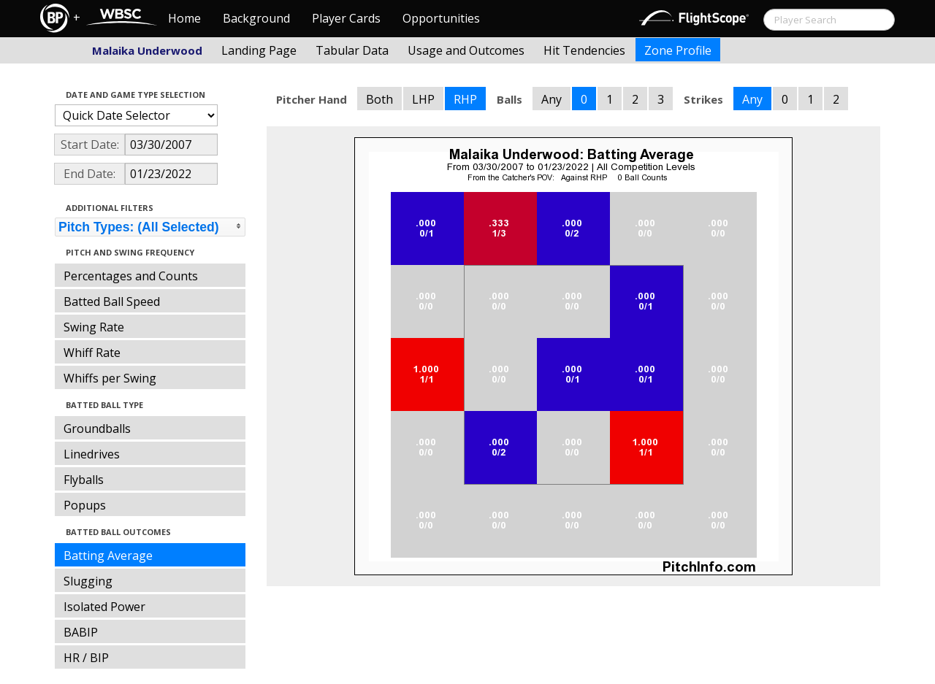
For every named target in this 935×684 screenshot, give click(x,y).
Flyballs (84, 480)
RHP (465, 99)
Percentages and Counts (131, 276)
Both (379, 99)
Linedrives (92, 454)
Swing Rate (94, 327)
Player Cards (346, 18)
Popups (85, 505)
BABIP (81, 632)
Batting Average (108, 555)
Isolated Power (104, 607)
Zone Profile (677, 50)
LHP (423, 99)
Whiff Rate (92, 353)
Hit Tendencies (584, 50)
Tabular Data (352, 50)
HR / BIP (86, 658)
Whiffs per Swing (110, 378)
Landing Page (259, 50)
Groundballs (97, 428)
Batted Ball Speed (112, 301)
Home (184, 18)
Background (256, 18)
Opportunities (441, 18)
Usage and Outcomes (466, 50)
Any (551, 99)
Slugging (88, 581)
